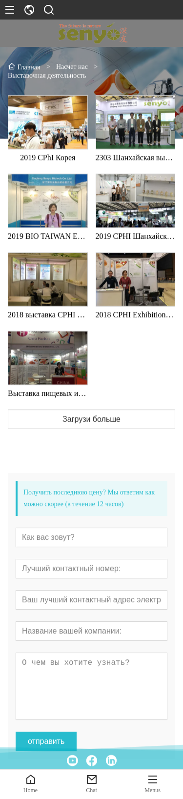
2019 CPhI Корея (47, 168)
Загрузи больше (91, 430)
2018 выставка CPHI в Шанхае (48, 325)
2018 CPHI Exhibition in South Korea (136, 325)
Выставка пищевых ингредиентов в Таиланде (48, 404)
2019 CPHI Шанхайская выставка (136, 247)
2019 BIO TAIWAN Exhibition (48, 247)
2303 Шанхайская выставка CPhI (136, 168)
